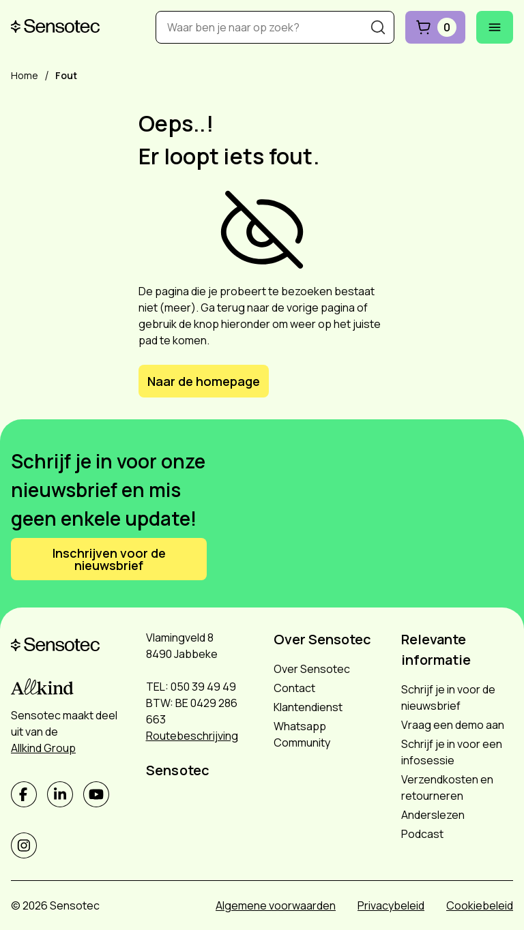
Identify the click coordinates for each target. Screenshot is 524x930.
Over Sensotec (312, 668)
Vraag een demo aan (452, 724)
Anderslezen (433, 814)
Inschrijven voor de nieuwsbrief (109, 559)
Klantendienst (308, 707)
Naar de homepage (203, 381)
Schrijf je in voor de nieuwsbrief (448, 697)
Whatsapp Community (302, 734)
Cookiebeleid (479, 905)
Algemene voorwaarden (276, 905)
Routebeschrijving (192, 735)
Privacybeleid (391, 905)
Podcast (422, 833)
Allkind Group (43, 747)
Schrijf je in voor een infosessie (451, 752)
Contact (294, 687)
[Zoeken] (378, 27)
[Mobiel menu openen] (494, 27)
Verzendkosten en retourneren (447, 787)
